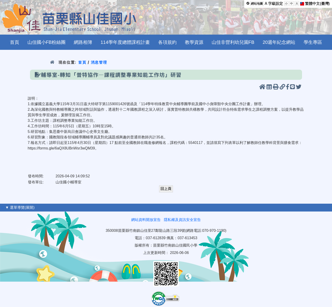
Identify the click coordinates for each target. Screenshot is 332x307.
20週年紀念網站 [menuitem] (279, 42)
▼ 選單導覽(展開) (20, 207)
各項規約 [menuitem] (167, 42)
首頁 (82, 62)
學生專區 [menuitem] (313, 42)
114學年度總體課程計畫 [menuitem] (125, 42)
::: (2, 207)
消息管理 (99, 62)
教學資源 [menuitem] (194, 42)
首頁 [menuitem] (14, 42)
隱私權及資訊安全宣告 (182, 220)
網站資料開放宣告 (146, 220)
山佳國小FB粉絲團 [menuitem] (46, 42)
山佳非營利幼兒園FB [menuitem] (233, 42)
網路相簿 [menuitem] (83, 42)
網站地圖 (257, 3)
